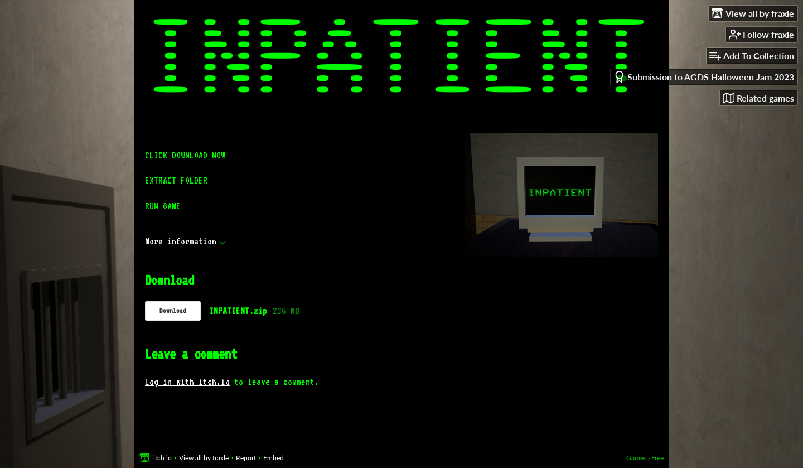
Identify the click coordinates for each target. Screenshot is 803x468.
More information (185, 241)
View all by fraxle (204, 457)
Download (172, 311)
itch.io (162, 457)
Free (657, 457)
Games (636, 457)
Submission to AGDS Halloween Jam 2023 (703, 77)
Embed (273, 457)
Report (246, 457)
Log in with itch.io (187, 382)
